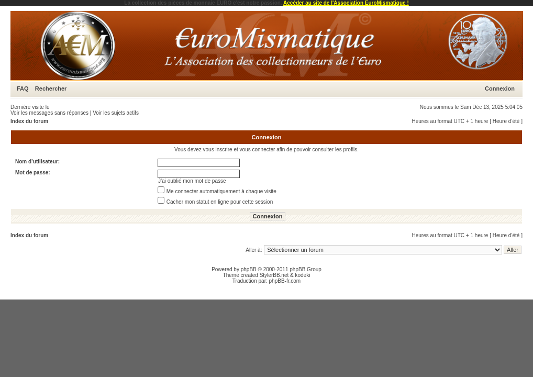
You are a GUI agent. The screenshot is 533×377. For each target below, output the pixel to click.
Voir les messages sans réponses (49, 113)
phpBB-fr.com (285, 281)
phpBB (249, 269)
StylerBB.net (274, 275)
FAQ (23, 88)
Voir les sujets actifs (116, 113)
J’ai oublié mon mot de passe (192, 181)
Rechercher (51, 88)
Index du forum (29, 121)
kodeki (302, 275)
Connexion (500, 88)
